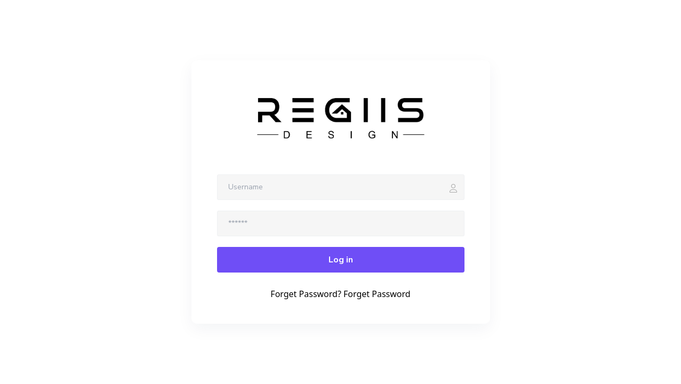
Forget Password (377, 294)
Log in (341, 260)
